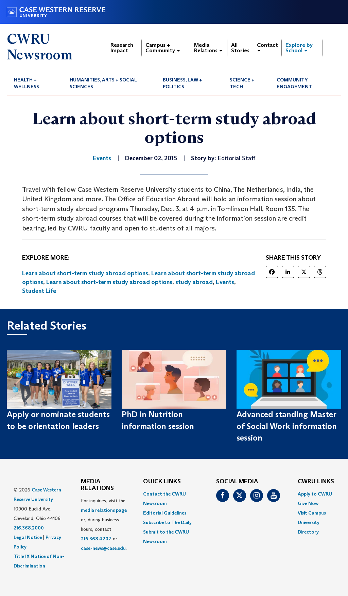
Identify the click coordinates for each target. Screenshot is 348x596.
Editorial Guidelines (164, 513)
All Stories (240, 48)
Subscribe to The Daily (167, 522)
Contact (267, 47)
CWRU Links (316, 481)
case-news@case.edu (103, 548)
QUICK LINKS (162, 481)
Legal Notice (28, 537)
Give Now (308, 503)
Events (225, 282)
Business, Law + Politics (182, 83)
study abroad (194, 282)
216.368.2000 (29, 528)
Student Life (39, 291)
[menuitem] (35, 83)
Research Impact (121, 48)
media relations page (104, 510)
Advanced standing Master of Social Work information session (287, 426)
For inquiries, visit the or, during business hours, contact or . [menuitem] (104, 524)
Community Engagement (294, 83)
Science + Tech (242, 83)
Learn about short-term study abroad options (85, 273)
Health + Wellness (26, 83)
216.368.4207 (96, 539)
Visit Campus (312, 513)
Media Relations (208, 48)
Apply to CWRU (315, 494)
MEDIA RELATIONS (97, 485)
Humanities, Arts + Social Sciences (103, 83)
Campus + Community (162, 48)
